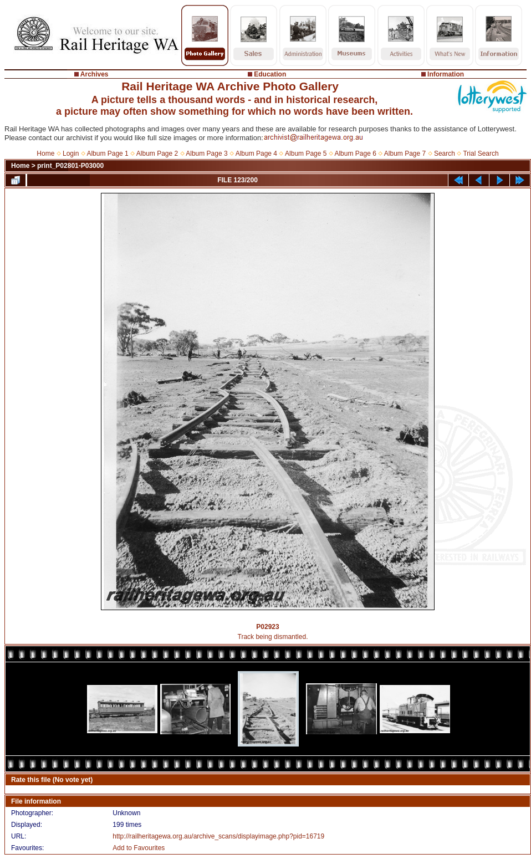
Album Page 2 (157, 153)
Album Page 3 (206, 153)
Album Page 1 (107, 153)
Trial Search (480, 153)
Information (445, 74)
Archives (94, 74)
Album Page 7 (405, 153)
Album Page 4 (256, 153)
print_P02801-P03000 (70, 166)
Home (45, 153)
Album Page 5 (305, 153)
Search (444, 153)
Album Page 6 (355, 153)
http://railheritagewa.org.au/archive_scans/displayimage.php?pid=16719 (218, 836)
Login (71, 153)
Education (270, 74)
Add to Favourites (139, 848)
